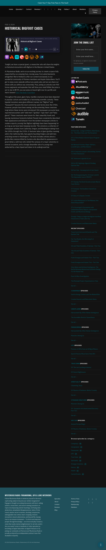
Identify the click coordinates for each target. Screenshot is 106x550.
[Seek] (42, 49)
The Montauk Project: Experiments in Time (84, 281)
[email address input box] (86, 56)
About (75, 9)
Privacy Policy (95, 11)
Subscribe (86, 69)
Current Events (77, 474)
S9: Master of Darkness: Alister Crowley (84, 390)
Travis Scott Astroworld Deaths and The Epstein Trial (84, 233)
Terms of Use (75, 499)
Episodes (19, 9)
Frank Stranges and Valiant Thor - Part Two (85, 258)
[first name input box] (86, 50)
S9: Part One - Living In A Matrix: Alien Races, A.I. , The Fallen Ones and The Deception (85, 132)
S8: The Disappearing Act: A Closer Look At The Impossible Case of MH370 (85, 176)
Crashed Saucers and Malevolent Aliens (84, 223)
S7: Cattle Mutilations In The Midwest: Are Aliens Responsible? (84, 202)
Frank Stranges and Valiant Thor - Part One (85, 262)
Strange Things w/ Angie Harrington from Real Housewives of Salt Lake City (86, 218)
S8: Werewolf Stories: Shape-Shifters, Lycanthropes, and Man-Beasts (83, 146)
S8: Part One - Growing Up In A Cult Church (84, 170)
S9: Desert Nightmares (78, 372)
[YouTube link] (44, 9)
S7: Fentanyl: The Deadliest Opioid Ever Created (83, 190)
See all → (74, 286)
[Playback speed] (54, 49)
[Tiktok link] (51, 9)
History (74, 420)
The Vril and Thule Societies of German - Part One (85, 252)
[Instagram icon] (89, 499)
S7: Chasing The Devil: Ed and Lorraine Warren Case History (85, 183)
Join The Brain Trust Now (25, 93)
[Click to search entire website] (85, 13)
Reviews (37, 9)
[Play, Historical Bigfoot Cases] (26, 49)
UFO (72, 345)
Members (83, 9)
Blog (59, 9)
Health (75, 471)
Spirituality (76, 382)
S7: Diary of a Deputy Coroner (80, 196)
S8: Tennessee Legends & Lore (81, 158)
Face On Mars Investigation (80, 276)
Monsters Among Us (77, 336)
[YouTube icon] (92, 502)
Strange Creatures (79, 400)
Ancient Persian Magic (78, 424)
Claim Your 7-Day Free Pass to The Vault (53, 3)
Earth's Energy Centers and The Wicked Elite (85, 294)
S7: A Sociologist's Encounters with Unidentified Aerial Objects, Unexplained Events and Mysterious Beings (84, 209)
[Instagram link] (55, 9)
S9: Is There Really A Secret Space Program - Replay (85, 139)
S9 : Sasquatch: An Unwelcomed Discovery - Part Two (85, 410)
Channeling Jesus (76, 386)
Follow (66, 9)
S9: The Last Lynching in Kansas (81, 367)
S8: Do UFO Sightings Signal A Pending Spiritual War (83, 164)
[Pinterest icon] (92, 499)
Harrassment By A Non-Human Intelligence (85, 313)
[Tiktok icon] (89, 502)
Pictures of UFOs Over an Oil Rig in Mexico (84, 349)
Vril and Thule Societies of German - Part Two (86, 246)
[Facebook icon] (96, 499)
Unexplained (76, 309)
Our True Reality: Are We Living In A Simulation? (82, 240)
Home (11, 9)
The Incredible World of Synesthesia (83, 317)
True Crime (75, 363)
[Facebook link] (48, 9)
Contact (29, 9)
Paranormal (76, 327)
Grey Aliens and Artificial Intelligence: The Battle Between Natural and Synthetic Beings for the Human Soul (86, 269)
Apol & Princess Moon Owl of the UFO (83, 354)
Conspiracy (76, 291)
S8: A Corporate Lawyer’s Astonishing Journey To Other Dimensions (86, 153)
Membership (75, 504)
